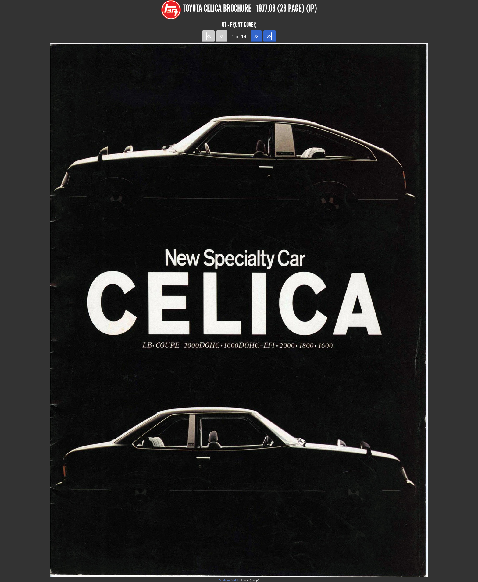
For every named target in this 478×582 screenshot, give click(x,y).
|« (208, 35)
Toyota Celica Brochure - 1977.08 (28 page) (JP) (250, 8)
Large (250, 580)
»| (269, 35)
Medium (228, 580)
